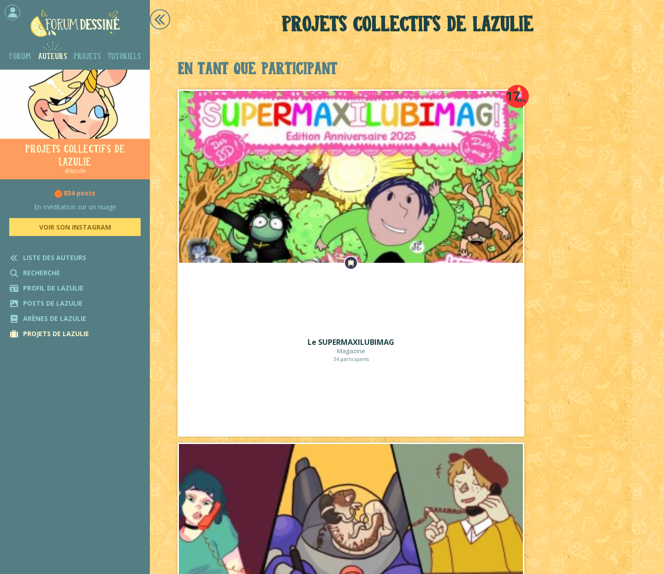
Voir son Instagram (75, 227)
